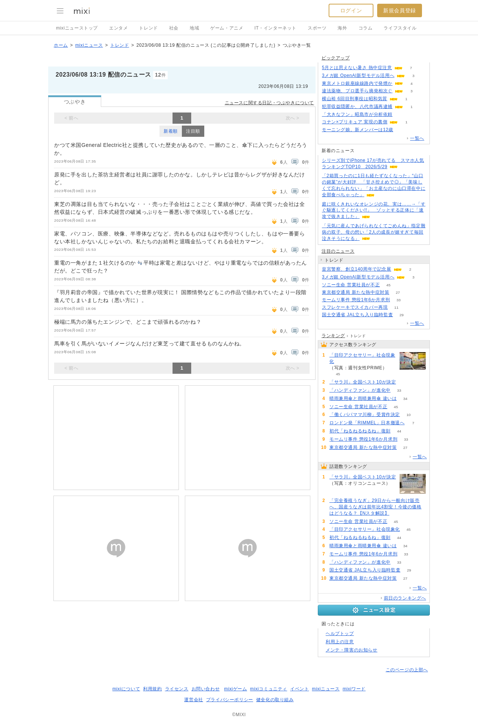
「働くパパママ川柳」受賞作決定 (364, 414)
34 (405, 399)
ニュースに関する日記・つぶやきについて (269, 102)
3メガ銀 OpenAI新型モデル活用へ (358, 75)
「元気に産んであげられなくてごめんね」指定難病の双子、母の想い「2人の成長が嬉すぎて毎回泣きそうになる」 (373, 232)
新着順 (171, 131)
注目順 (193, 131)
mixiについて (126, 688)
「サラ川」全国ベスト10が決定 (362, 382)
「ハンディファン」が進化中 (360, 390)
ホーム (61, 45)
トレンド (148, 28)
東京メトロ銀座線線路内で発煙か (357, 83)
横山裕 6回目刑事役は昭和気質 (354, 98)
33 (399, 300)
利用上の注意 (340, 641)
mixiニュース (89, 45)
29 (402, 315)
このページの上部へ (407, 669)
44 (399, 431)
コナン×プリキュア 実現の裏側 (354, 121)
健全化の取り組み (275, 699)
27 (398, 292)
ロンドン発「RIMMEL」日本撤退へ (366, 422)
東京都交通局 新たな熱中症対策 (355, 292)
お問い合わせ (206, 688)
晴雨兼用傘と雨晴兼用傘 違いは (363, 398)
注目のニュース (338, 251)
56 (398, 513)
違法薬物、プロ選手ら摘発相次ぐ (357, 90)
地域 (194, 28)
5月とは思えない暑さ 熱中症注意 (357, 67)
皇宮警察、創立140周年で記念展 (356, 269)
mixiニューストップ (77, 28)
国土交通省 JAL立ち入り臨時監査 (357, 314)
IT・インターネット (275, 28)
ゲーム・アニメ (226, 28)
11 (396, 307)
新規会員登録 (399, 10)
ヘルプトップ (340, 633)
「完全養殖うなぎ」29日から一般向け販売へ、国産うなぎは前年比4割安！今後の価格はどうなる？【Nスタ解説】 (375, 507)
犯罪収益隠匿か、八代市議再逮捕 (357, 106)
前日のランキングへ (405, 598)
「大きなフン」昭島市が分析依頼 (357, 114)
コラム (365, 28)
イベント (299, 688)
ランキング (333, 335)
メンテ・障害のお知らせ (352, 650)
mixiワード (354, 688)
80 (405, 382)
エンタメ (118, 28)
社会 (174, 28)
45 (389, 285)
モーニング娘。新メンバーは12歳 (357, 129)
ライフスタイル (400, 28)
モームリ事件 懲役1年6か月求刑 (356, 299)
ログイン (351, 10)
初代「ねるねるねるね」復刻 (360, 431)
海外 (342, 28)
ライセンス (177, 688)
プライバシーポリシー (229, 699)
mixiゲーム (235, 688)
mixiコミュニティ (268, 688)
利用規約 (152, 688)
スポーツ (317, 28)
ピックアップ (336, 58)
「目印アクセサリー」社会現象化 (362, 358)
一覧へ (417, 138)
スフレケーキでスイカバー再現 (355, 307)
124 (402, 130)
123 (401, 115)
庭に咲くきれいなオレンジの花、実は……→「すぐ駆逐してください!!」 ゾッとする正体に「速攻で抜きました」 (373, 210)
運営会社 (193, 699)
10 (408, 415)
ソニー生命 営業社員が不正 (351, 284)
